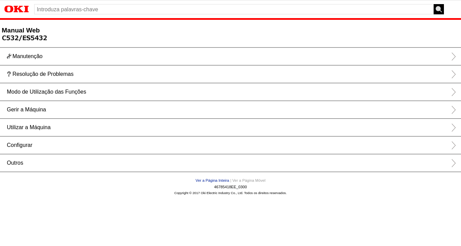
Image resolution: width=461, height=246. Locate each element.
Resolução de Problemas (40, 74)
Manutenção (24, 56)
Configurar (19, 145)
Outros (15, 163)
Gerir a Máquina (26, 109)
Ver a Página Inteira (212, 180)
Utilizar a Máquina (29, 127)
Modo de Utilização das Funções (46, 92)
